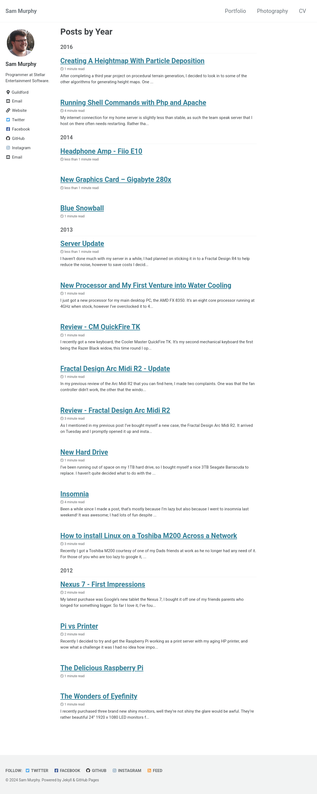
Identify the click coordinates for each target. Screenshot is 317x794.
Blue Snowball (82, 209)
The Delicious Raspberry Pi (101, 670)
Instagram (127, 770)
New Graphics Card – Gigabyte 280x (115, 180)
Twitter (37, 770)
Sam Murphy (21, 11)
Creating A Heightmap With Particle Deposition (132, 61)
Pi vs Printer (79, 628)
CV (302, 11)
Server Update (82, 244)
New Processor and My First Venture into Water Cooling (145, 286)
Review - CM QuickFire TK (100, 328)
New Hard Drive (84, 453)
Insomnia (74, 495)
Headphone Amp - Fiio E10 (101, 152)
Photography (272, 11)
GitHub (96, 770)
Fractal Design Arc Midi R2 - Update (115, 370)
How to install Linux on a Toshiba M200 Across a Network (148, 537)
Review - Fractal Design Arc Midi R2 (115, 412)
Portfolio (235, 11)
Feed (155, 770)
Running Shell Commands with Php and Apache (133, 103)
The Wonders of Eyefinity (98, 698)
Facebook (67, 770)
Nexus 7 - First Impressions (102, 586)
